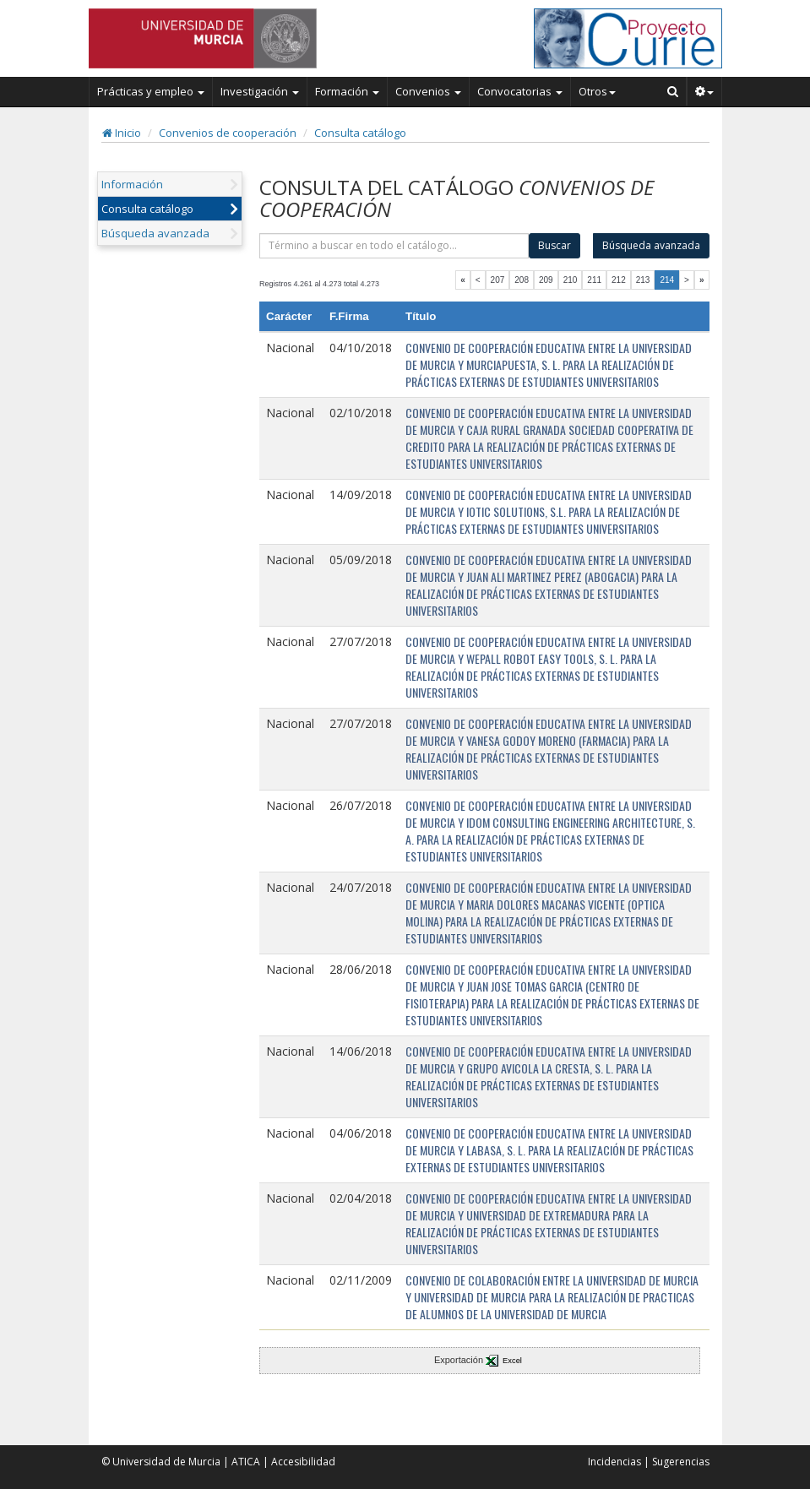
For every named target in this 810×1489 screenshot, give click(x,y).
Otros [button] (597, 91)
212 (619, 280)
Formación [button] (347, 91)
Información (132, 184)
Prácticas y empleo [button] (150, 91)
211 (594, 280)
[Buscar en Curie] (673, 91)
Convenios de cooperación (227, 132)
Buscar (554, 245)
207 (498, 280)
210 (570, 280)
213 (643, 280)
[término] (394, 245)
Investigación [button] (259, 91)
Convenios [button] (428, 91)
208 (521, 280)
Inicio (121, 132)
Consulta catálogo (360, 132)
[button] (705, 91)
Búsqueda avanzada (155, 233)
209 (546, 280)
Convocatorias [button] (520, 91)
